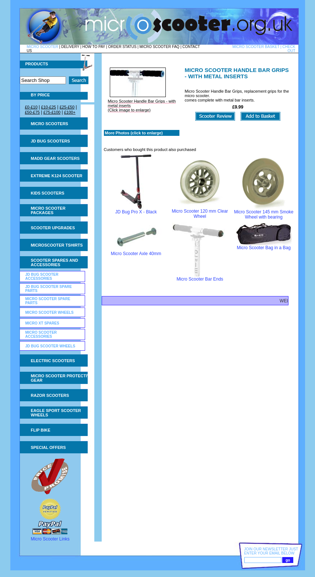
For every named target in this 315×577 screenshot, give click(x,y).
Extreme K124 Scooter (57, 176)
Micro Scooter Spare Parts (47, 301)
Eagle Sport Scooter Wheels (56, 412)
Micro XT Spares (42, 323)
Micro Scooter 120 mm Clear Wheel (200, 214)
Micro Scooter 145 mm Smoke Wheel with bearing (263, 214)
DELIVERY (70, 47)
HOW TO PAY (93, 47)
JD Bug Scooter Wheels (50, 346)
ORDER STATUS (122, 47)
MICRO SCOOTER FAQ (159, 47)
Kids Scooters (47, 193)
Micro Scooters (49, 123)
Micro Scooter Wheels (49, 312)
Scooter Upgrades (53, 228)
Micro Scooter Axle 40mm (136, 253)
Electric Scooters (53, 360)
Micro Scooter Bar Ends (199, 279)
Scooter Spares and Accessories (54, 262)
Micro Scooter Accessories (41, 334)
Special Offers (48, 447)
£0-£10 (31, 107)
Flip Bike (40, 430)
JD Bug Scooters (50, 141)
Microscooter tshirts (57, 245)
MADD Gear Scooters (55, 158)
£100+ (70, 112)
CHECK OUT (288, 49)
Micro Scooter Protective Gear (61, 378)
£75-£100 (52, 112)
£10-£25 (48, 107)
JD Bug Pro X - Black (136, 211)
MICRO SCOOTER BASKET (256, 47)
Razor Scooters (50, 395)
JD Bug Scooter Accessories (42, 276)
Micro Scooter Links (50, 539)
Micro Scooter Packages (48, 210)
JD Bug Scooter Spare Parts (48, 289)
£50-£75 (32, 112)
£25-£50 (67, 107)
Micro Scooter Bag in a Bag (264, 247)
